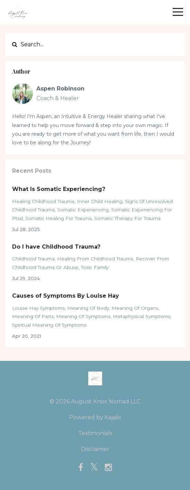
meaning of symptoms (83, 316)
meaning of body (88, 308)
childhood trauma (33, 258)
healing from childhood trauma (95, 258)
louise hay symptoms (38, 308)
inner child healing (100, 201)
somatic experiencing (83, 209)
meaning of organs (134, 308)
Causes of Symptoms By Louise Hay (65, 295)
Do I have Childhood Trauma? (56, 246)
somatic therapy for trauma (127, 218)
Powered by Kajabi (95, 417)
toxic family (95, 267)
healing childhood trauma (43, 201)
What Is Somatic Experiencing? (58, 189)
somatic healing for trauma (58, 218)
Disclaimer (95, 449)
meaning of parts (33, 316)
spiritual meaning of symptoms (49, 325)
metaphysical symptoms (141, 316)
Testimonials (95, 433)
